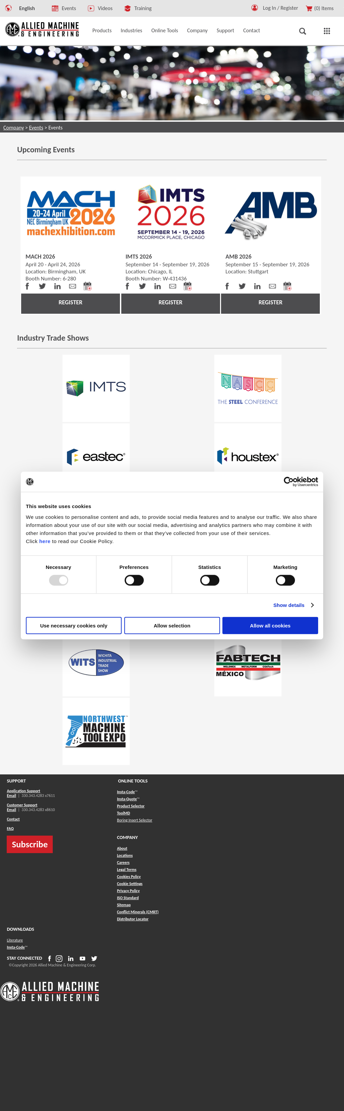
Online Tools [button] (164, 30)
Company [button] (197, 30)
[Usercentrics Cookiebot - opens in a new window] (288, 482)
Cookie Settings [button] (129, 883)
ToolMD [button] (123, 813)
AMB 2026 (238, 256)
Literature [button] (15, 940)
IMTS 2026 (139, 256)
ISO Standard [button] (128, 897)
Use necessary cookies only (73, 625)
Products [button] (102, 30)
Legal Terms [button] (126, 869)
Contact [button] (251, 30)
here (45, 541)
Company (13, 127)
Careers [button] (123, 862)
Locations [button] (125, 855)
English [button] (27, 8)
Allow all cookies (270, 625)
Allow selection (172, 625)
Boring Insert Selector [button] (134, 820)
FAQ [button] (10, 828)
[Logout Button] (283, 7)
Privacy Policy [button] (128, 890)
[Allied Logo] (49, 1000)
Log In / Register (280, 8)
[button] (254, 9)
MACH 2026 (40, 256)
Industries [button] (131, 30)
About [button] (122, 848)
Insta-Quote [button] (127, 799)
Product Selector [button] (130, 806)
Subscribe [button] (30, 844)
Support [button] (225, 30)
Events (36, 127)
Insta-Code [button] (126, 792)
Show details (289, 605)
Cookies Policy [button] (129, 876)
